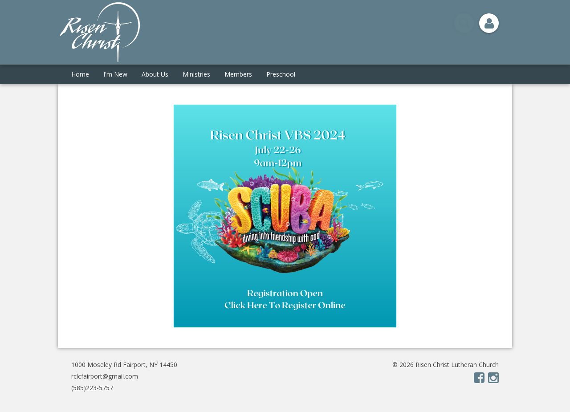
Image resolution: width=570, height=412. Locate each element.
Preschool (280, 74)
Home (80, 74)
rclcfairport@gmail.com (104, 376)
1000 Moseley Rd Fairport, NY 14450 (124, 364)
